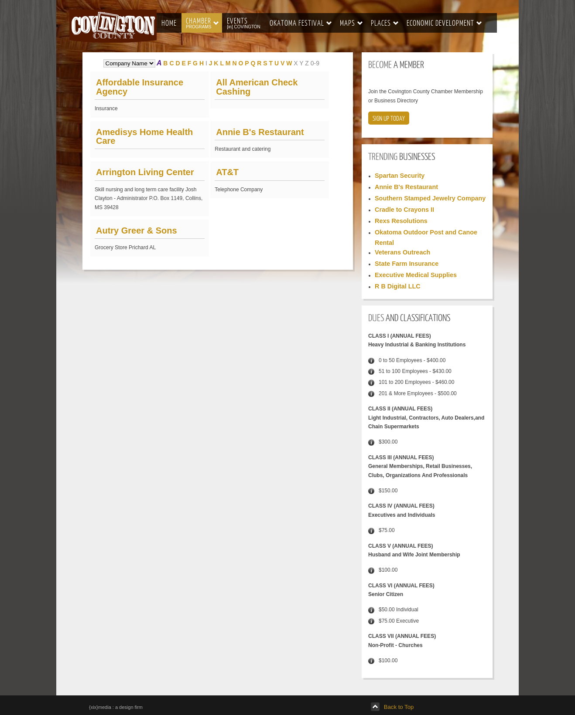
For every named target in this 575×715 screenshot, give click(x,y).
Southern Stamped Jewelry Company (430, 198)
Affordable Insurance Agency (139, 87)
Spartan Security (399, 175)
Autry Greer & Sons (136, 230)
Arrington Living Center (145, 172)
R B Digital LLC (398, 286)
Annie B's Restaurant (260, 132)
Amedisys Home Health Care (144, 136)
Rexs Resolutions (401, 220)
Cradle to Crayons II (404, 209)
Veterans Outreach (402, 252)
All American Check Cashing (257, 87)
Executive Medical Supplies (416, 274)
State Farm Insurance (406, 263)
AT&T (227, 172)
